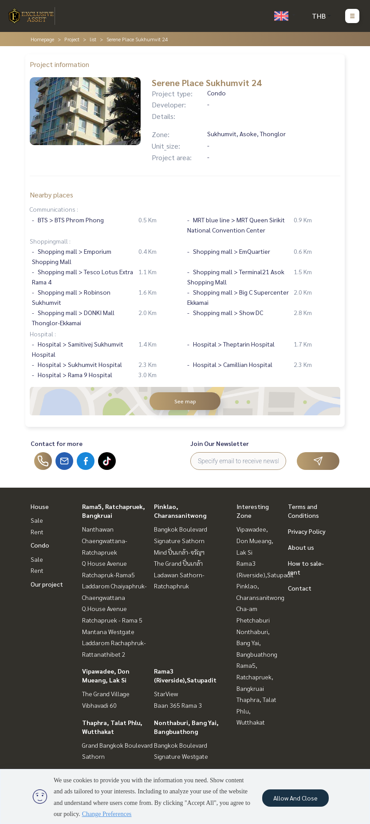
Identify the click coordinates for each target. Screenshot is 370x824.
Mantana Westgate (108, 631)
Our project (47, 584)
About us (301, 547)
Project (71, 39)
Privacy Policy (307, 531)
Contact (299, 588)
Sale (37, 520)
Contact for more (57, 443)
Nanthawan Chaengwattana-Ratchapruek (104, 540)
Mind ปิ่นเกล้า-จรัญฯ (179, 552)
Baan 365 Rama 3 (178, 705)
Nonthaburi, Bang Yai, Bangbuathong (256, 642)
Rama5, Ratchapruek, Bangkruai (254, 676)
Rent (37, 532)
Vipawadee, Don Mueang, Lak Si (254, 540)
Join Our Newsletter (219, 443)
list (93, 39)
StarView (166, 694)
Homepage (42, 39)
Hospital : (43, 334)
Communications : (54, 209)
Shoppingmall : (50, 241)
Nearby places (51, 194)
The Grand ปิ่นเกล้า (178, 563)
